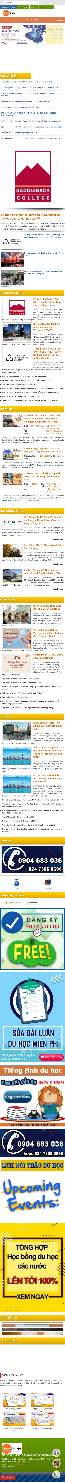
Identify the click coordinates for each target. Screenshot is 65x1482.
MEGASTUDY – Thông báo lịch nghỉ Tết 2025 (19, 133)
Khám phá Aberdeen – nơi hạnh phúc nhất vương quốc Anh (48, 726)
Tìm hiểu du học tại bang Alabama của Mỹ (19, 384)
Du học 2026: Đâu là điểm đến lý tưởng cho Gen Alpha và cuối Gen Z (47, 778)
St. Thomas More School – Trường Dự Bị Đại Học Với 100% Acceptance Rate (32, 121)
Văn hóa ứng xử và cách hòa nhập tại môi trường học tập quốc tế (28, 825)
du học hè (7, 599)
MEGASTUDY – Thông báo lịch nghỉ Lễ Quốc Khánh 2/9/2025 (25, 101)
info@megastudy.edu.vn (16, 1464)
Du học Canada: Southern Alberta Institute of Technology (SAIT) (46, 327)
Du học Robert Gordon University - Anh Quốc (20, 396)
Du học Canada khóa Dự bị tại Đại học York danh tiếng (24, 376)
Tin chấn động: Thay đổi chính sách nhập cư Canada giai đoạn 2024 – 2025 (31, 138)
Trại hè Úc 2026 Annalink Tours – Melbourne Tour (22, 683)
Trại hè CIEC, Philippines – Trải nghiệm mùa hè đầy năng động (27, 708)
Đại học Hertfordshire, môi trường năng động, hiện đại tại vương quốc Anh (32, 388)
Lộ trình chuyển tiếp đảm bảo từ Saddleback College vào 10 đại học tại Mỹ (47, 302)
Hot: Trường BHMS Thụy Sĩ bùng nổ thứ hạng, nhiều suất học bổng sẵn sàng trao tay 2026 (42, 520)
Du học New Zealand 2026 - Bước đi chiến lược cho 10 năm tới (26, 107)
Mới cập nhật (9, 76)
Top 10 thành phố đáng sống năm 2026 (18, 817)
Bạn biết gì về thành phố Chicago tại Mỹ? (19, 821)
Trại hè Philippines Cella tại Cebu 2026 (17, 697)
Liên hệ (42, 7)
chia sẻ (5, 716)
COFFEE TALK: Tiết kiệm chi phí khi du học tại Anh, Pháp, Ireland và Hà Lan (42, 476)
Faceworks (13, 1466)
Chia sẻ (34, 7)
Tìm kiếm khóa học (8, 7)
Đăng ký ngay (58, 539)
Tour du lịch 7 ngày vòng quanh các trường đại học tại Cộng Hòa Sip (30, 400)
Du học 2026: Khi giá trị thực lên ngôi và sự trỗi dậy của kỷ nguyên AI (30, 392)
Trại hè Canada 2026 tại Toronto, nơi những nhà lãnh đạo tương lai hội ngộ (48, 633)
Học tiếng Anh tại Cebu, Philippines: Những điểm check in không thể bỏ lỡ (32, 800)
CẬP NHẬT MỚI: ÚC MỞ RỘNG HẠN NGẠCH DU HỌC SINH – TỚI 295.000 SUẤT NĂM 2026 (30, 114)
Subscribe (33, 903)
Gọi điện (7, 1477)
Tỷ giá (17, 884)
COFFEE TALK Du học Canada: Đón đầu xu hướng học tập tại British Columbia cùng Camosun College (42, 418)
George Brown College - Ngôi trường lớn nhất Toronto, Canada (27, 380)
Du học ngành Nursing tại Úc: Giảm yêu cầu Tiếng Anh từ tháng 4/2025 (29, 87)
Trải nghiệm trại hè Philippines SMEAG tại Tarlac (22, 693)
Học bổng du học (12, 511)
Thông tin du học (12, 293)
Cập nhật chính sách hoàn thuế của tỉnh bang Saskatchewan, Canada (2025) (31, 127)
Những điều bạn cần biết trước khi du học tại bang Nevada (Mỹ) (26, 82)
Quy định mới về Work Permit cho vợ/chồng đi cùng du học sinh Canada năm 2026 (30, 94)
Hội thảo (23, 7)
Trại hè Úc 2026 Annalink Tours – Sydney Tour (21, 679)
